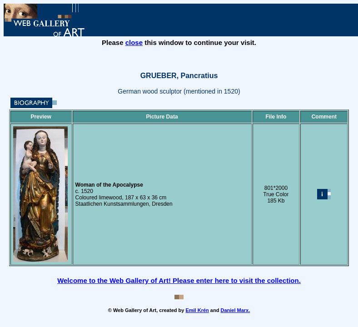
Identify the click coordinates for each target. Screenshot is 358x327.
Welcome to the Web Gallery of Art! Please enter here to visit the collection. (179, 280)
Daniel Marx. (235, 310)
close (134, 42)
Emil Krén (197, 310)
